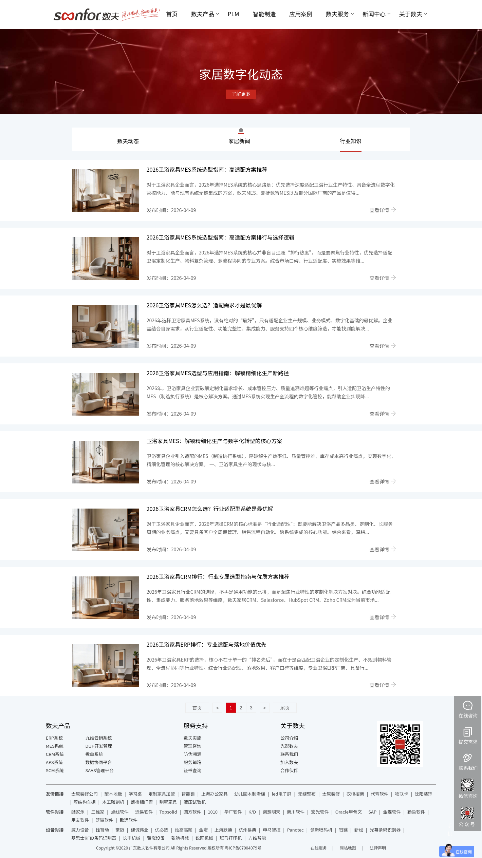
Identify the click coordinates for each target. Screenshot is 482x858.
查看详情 (383, 209)
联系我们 (289, 754)
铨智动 (102, 829)
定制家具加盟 (161, 793)
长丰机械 (132, 838)
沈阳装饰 (423, 793)
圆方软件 (192, 811)
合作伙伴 (289, 770)
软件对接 (54, 811)
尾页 (285, 707)
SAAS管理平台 (100, 770)
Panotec (295, 829)
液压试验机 (195, 802)
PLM (233, 13)
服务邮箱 (192, 762)
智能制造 (264, 13)
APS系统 (54, 762)
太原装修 (331, 793)
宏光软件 (320, 811)
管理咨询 (192, 746)
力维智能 (257, 838)
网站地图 (348, 848)
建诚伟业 (139, 829)
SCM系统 (55, 770)
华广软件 (233, 811)
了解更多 (241, 93)
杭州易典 (247, 829)
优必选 (161, 829)
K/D (252, 811)
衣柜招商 (355, 793)
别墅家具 (168, 802)
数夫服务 (337, 13)
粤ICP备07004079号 (243, 848)
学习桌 (135, 793)
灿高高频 (183, 829)
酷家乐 (78, 811)
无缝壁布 (307, 793)
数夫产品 (202, 13)
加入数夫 (289, 762)
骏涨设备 (156, 838)
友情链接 (54, 793)
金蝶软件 (392, 811)
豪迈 (119, 829)
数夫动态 (128, 141)
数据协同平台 (99, 762)
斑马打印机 (231, 838)
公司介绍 (289, 738)
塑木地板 (113, 793)
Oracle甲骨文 (348, 811)
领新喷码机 (321, 829)
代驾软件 (379, 793)
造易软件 (144, 811)
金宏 (203, 829)
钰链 (343, 829)
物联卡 (401, 793)
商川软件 (295, 811)
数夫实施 (192, 738)
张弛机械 (180, 838)
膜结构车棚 (84, 802)
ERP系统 (54, 738)
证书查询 (192, 770)
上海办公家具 (214, 793)
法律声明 (378, 848)
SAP (372, 811)
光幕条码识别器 (385, 829)
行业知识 (351, 141)
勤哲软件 (416, 811)
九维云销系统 (99, 738)
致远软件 (128, 820)
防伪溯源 (192, 754)
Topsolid (168, 811)
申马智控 (271, 829)
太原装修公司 (84, 793)
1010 (213, 811)
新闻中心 (374, 13)
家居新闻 (239, 141)
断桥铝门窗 (142, 802)
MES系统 (54, 746)
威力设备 (80, 829)
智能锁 (188, 793)
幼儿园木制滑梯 (249, 793)
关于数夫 (410, 13)
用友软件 (80, 820)
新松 (358, 829)
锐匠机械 (204, 838)
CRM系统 (55, 754)
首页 (172, 13)
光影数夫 (289, 746)
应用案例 (300, 13)
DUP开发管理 (99, 746)
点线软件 (120, 811)
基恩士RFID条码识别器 (93, 838)
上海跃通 (223, 829)
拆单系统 (94, 754)
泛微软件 (104, 820)
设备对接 (54, 829)
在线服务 (319, 848)
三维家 (97, 811)
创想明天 (271, 811)
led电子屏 (282, 793)
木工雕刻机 (113, 802)
